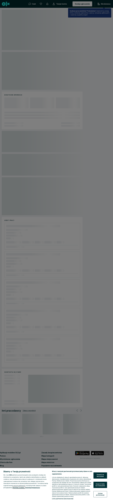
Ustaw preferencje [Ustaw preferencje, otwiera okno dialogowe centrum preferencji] (100, 494)
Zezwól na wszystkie (100, 475)
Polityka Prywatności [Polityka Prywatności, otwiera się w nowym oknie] (32, 487)
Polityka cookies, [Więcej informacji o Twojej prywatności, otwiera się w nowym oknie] (19, 487)
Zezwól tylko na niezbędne (100, 485)
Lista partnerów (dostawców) (62, 499)
